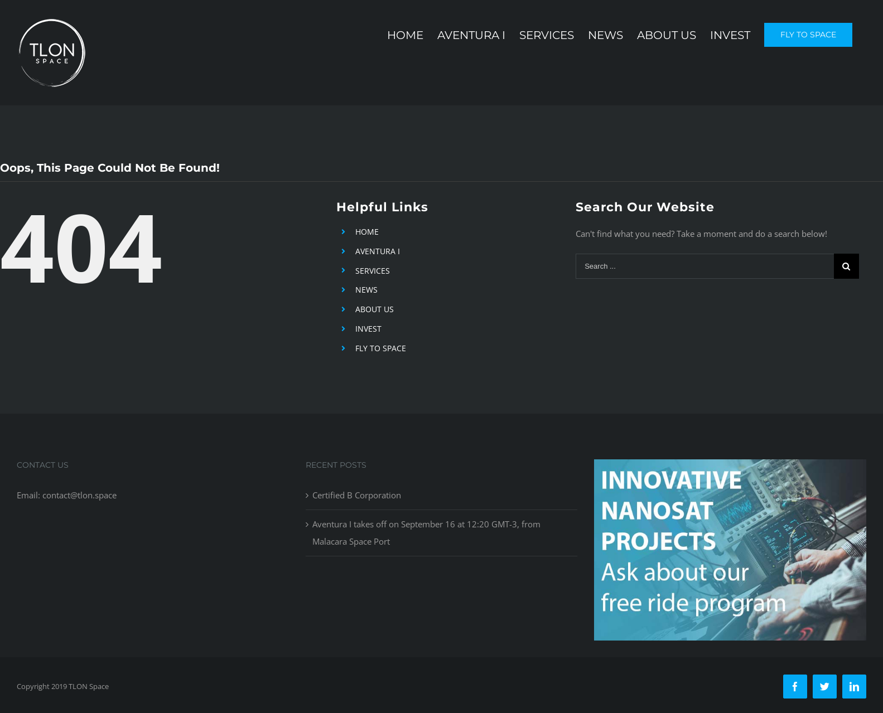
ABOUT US (374, 309)
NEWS (366, 289)
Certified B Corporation (356, 495)
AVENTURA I (377, 251)
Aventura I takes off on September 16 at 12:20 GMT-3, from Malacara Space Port (426, 532)
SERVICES (372, 270)
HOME (367, 231)
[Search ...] (705, 266)
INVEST (368, 328)
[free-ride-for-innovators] (730, 467)
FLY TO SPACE (380, 348)
